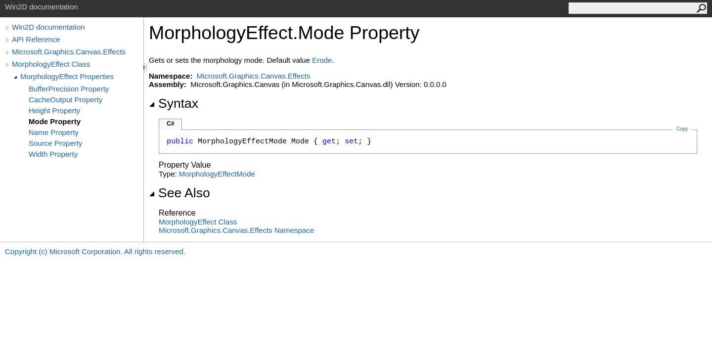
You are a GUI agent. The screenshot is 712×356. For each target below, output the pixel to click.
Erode (322, 60)
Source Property (55, 143)
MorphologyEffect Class (51, 64)
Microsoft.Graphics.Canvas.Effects (69, 51)
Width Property (53, 154)
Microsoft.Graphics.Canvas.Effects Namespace (236, 230)
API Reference (36, 39)
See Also (179, 192)
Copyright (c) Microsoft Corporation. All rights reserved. (95, 251)
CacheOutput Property (65, 99)
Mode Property (55, 121)
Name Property (54, 132)
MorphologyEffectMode (217, 174)
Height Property (54, 110)
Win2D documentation (48, 27)
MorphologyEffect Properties (67, 76)
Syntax (173, 103)
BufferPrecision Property (69, 89)
